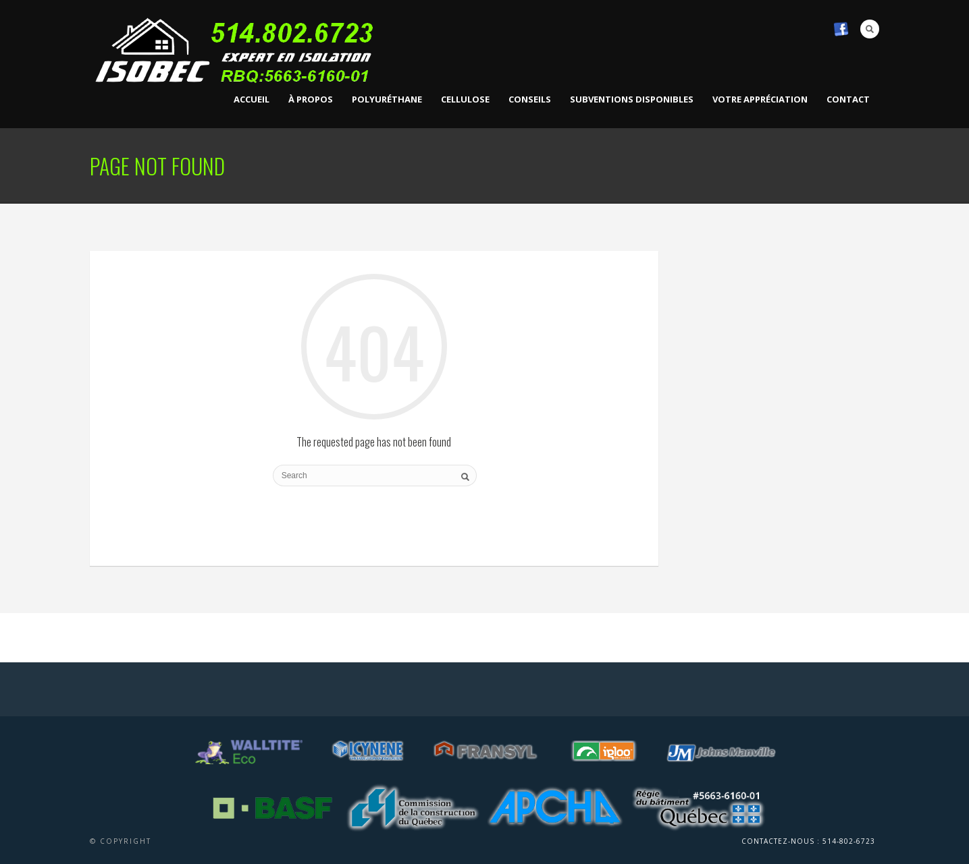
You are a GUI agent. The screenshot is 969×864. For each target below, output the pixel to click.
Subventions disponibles (631, 99)
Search (869, 29)
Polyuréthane (387, 99)
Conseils (529, 99)
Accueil (251, 99)
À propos (310, 99)
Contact (848, 99)
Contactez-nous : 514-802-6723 (808, 841)
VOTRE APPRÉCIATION (760, 99)
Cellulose (465, 99)
